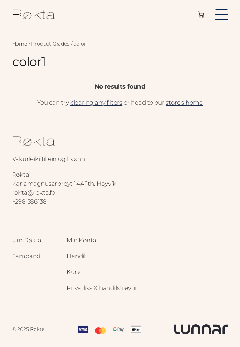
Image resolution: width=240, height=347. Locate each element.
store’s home (184, 102)
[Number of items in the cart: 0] (201, 14)
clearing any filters (96, 102)
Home (19, 44)
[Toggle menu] (221, 14)
